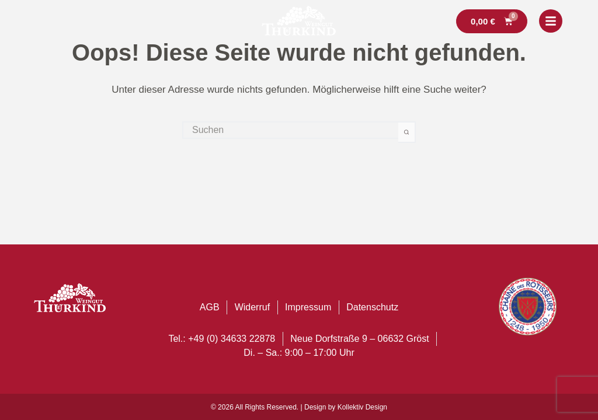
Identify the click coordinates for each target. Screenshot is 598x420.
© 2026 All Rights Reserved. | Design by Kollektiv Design (299, 407)
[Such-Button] (407, 132)
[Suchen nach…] (290, 130)
